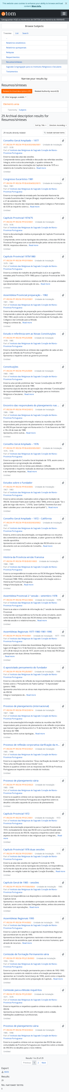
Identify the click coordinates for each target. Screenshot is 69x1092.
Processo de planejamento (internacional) (26, 706)
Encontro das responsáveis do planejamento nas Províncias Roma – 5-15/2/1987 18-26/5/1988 (31, 405)
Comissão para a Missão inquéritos (22, 990)
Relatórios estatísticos (15, 43)
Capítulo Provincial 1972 (16, 813)
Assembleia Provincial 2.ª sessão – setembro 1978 (30, 595)
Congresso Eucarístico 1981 (18, 179)
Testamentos (12, 71)
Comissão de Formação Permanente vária (26, 954)
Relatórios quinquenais (16, 47)
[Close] (66, 3)
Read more (41, 168)
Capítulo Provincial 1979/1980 (19, 256)
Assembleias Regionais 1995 (18, 918)
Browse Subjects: (34, 26)
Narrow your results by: (34, 78)
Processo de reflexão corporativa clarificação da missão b (31, 744)
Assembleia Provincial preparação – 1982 (25, 295)
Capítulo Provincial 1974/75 (18, 217)
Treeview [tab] (7, 33)
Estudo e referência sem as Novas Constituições (29, 333)
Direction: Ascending (57, 125)
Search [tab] (25, 33)
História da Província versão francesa (23, 557)
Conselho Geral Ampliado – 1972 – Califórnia (27, 518)
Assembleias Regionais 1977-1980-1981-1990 (27, 631)
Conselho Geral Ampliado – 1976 (21, 444)
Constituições (10, 366)
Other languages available (13, 97)
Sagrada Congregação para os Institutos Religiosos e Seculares (33, 66)
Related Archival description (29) (17, 91)
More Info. (36, 6)
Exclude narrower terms (54, 133)
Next (44, 1062)
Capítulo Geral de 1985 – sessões (21, 882)
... (6, 38)
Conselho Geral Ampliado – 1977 (21, 140)
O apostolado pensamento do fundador (25, 667)
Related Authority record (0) (47, 91)
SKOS (5, 1072)
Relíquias (10, 52)
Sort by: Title (40, 125)
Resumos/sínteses (14, 62)
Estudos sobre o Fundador (17, 482)
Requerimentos (13, 57)
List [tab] (17, 33)
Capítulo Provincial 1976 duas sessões (24, 849)
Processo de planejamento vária (20, 780)
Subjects (22, 110)
